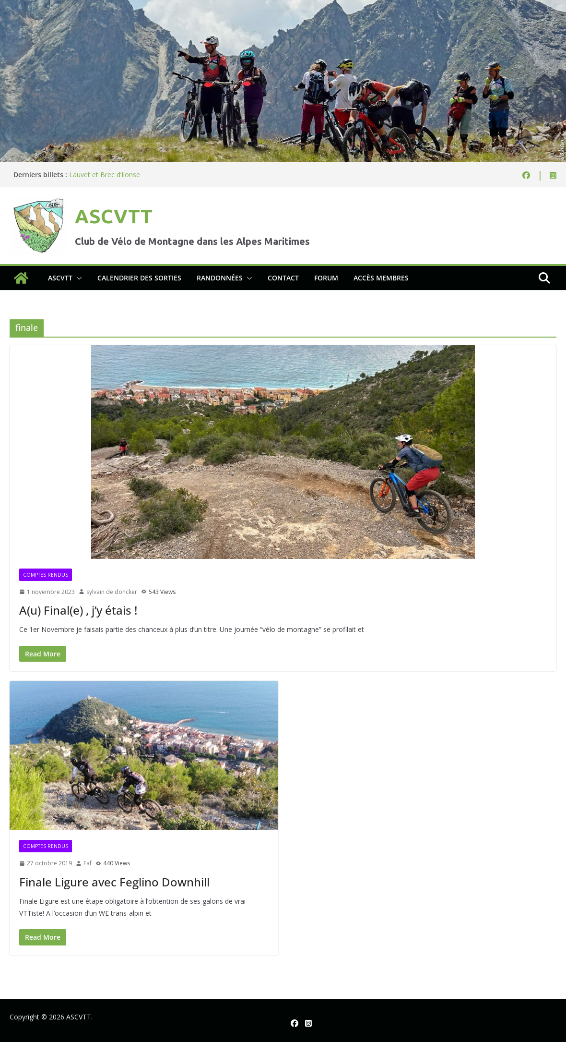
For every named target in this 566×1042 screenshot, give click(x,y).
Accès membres (381, 277)
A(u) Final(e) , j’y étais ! (78, 610)
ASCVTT (114, 216)
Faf (87, 863)
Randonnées (220, 277)
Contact (283, 277)
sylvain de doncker (111, 592)
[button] (77, 278)
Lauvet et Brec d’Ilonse (104, 174)
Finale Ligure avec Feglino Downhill (114, 882)
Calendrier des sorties (139, 277)
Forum (326, 277)
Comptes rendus (45, 574)
